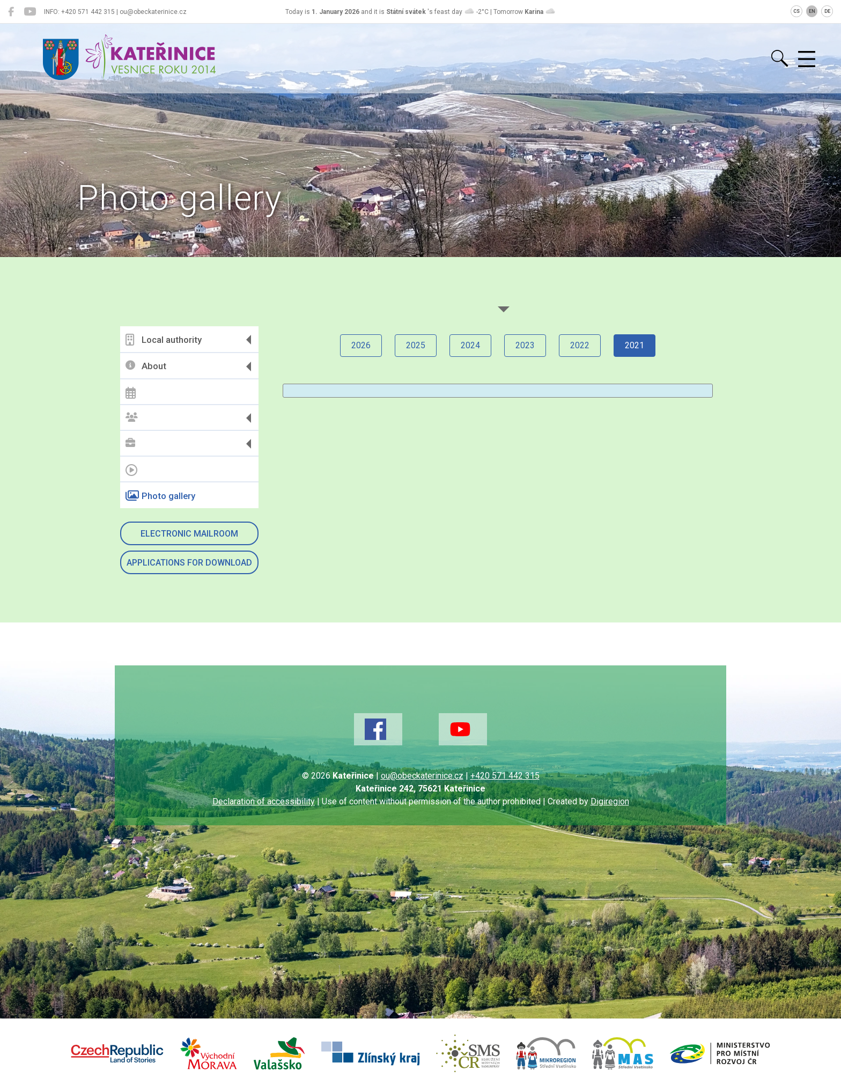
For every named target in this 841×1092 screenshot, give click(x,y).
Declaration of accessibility (263, 801)
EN (812, 11)
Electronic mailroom (189, 534)
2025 (415, 345)
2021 (634, 345)
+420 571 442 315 (505, 776)
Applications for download (189, 563)
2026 (361, 345)
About (146, 366)
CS (796, 11)
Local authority (164, 340)
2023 (525, 345)
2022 (579, 345)
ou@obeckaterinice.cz (422, 776)
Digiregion (610, 801)
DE (827, 11)
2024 (470, 345)
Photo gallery (160, 496)
